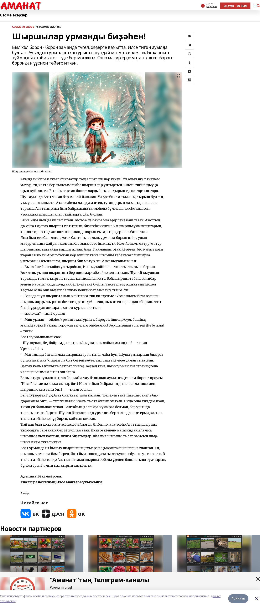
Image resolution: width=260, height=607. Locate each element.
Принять (238, 599)
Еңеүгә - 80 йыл (235, 6)
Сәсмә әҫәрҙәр (13, 15)
